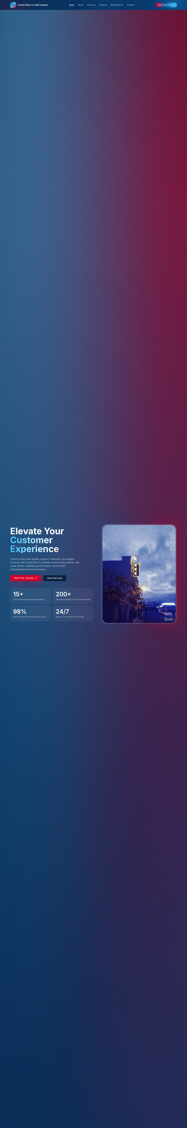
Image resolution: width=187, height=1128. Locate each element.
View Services (54, 578)
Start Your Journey (25, 578)
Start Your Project (166, 5)
